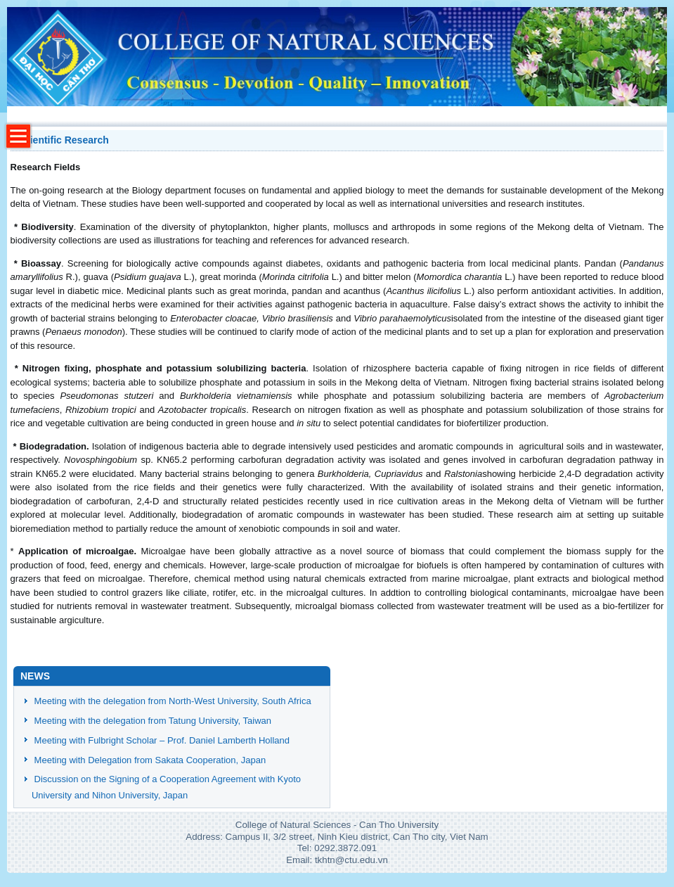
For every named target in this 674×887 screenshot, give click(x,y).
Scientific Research (63, 140)
